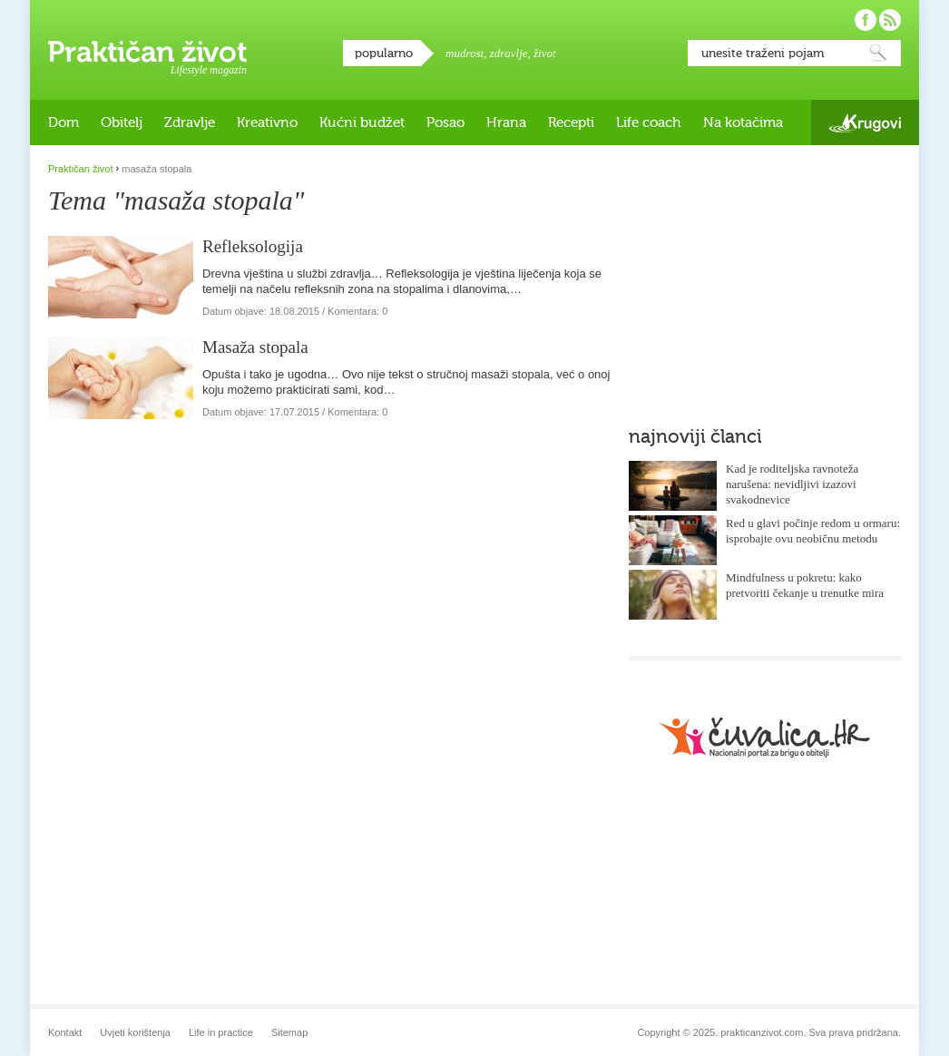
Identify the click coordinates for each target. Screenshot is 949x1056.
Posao (445, 122)
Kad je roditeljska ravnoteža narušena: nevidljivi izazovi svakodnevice (792, 484)
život (544, 53)
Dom (63, 122)
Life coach (648, 122)
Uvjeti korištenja (135, 1032)
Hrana (506, 122)
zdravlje (509, 53)
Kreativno (267, 122)
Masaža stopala (255, 347)
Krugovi (865, 122)
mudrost (464, 53)
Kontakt (65, 1032)
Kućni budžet (362, 122)
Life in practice (221, 1032)
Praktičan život (147, 52)
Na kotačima (743, 122)
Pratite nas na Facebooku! (865, 20)
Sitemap (289, 1032)
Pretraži (878, 53)
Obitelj (121, 122)
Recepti (571, 122)
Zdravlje (189, 122)
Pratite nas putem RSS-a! (890, 20)
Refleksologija (252, 246)
